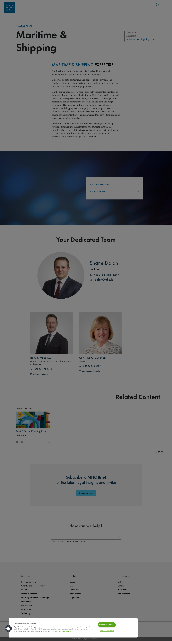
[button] (8, 628)
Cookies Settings (107, 631)
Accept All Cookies (107, 625)
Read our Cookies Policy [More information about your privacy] (63, 631)
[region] (73, 627)
